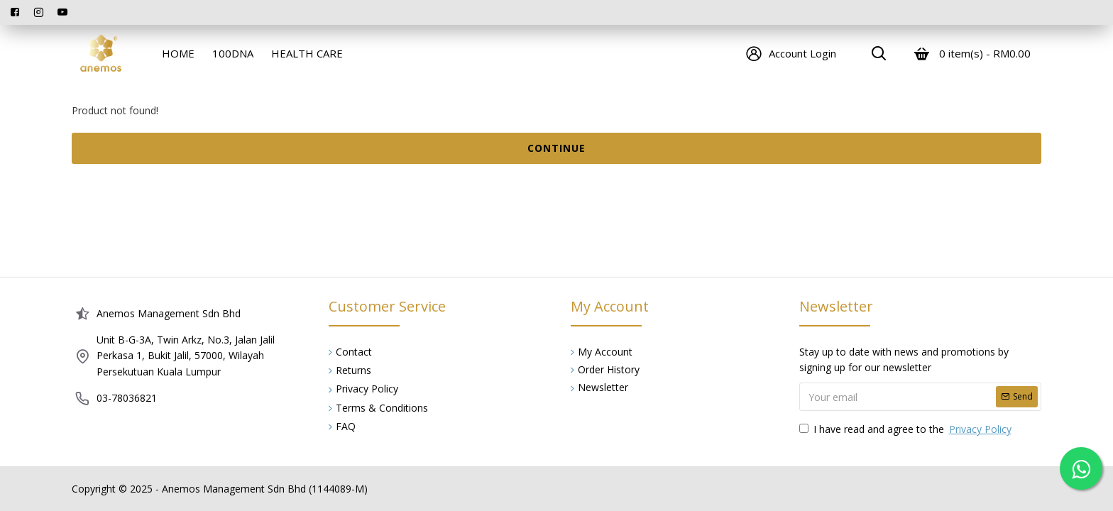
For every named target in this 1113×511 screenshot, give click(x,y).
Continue (556, 148)
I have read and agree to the (906, 429)
